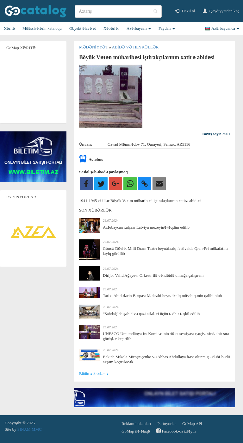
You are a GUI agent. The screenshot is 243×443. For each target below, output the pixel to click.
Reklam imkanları (136, 423)
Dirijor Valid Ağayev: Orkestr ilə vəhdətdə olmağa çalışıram (153, 275)
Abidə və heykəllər (135, 47)
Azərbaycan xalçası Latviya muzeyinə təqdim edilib (146, 227)
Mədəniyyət (94, 47)
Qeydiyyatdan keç (221, 11)
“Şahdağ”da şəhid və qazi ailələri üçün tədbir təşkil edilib (151, 313)
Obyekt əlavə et (82, 28)
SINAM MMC (29, 429)
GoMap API (192, 423)
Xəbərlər (111, 28)
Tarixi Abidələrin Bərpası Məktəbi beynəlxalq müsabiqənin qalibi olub (162, 295)
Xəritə (9, 28)
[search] (118, 11)
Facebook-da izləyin (176, 431)
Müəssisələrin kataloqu (42, 28)
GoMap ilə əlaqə (136, 431)
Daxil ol (185, 11)
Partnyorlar (167, 423)
